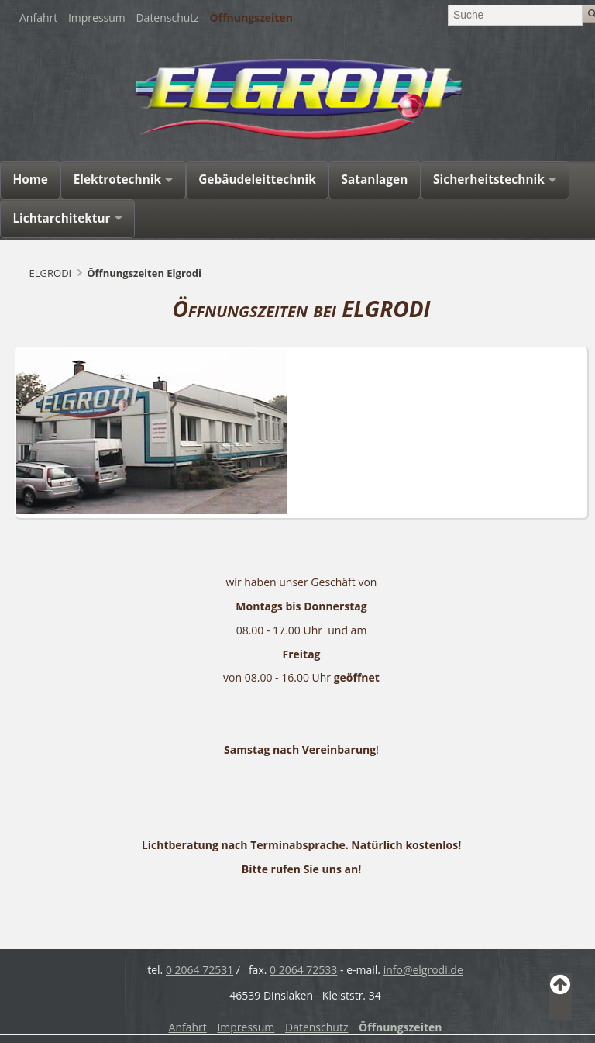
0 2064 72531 (199, 969)
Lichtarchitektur (61, 218)
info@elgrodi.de (423, 969)
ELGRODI (50, 273)
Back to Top (560, 996)
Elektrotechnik (117, 179)
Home (30, 179)
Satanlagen (375, 179)
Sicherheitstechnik (489, 179)
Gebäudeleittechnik (257, 179)
